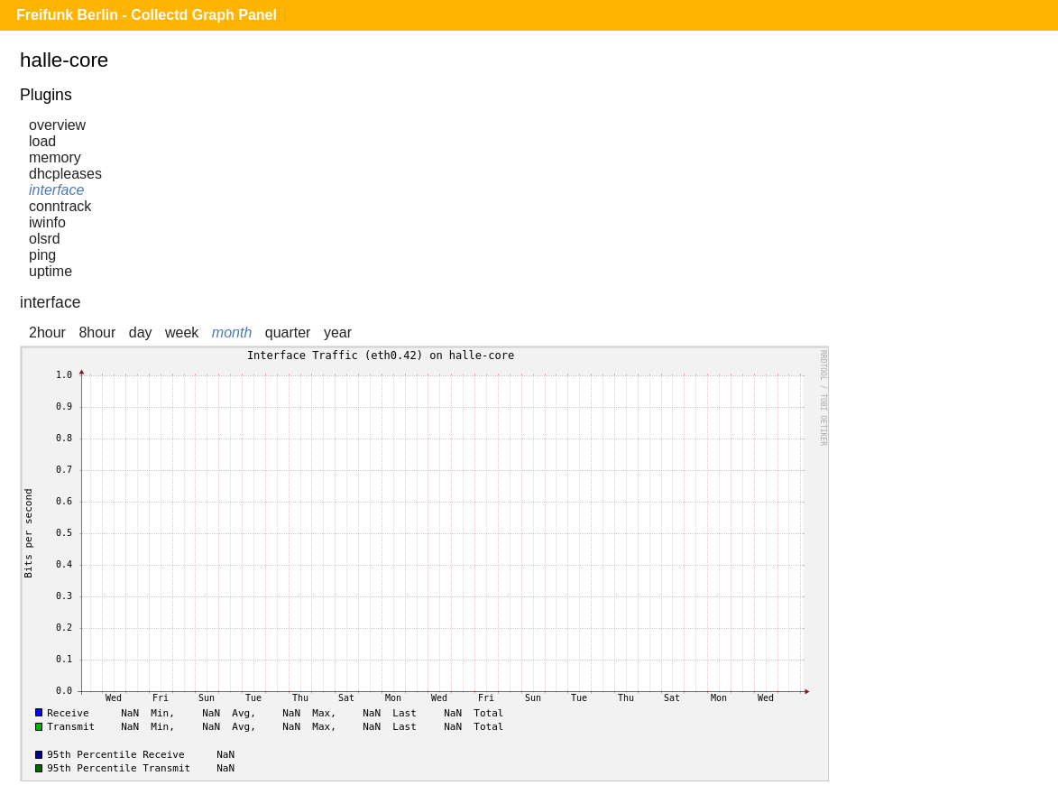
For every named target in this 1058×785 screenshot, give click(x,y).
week (181, 332)
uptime (50, 271)
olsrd (44, 238)
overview (57, 125)
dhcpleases (65, 173)
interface (56, 190)
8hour (96, 332)
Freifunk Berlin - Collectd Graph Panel (146, 15)
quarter (288, 332)
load (42, 141)
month (232, 332)
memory (55, 157)
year (338, 332)
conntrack (60, 206)
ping (42, 255)
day (140, 332)
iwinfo (47, 222)
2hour (47, 332)
